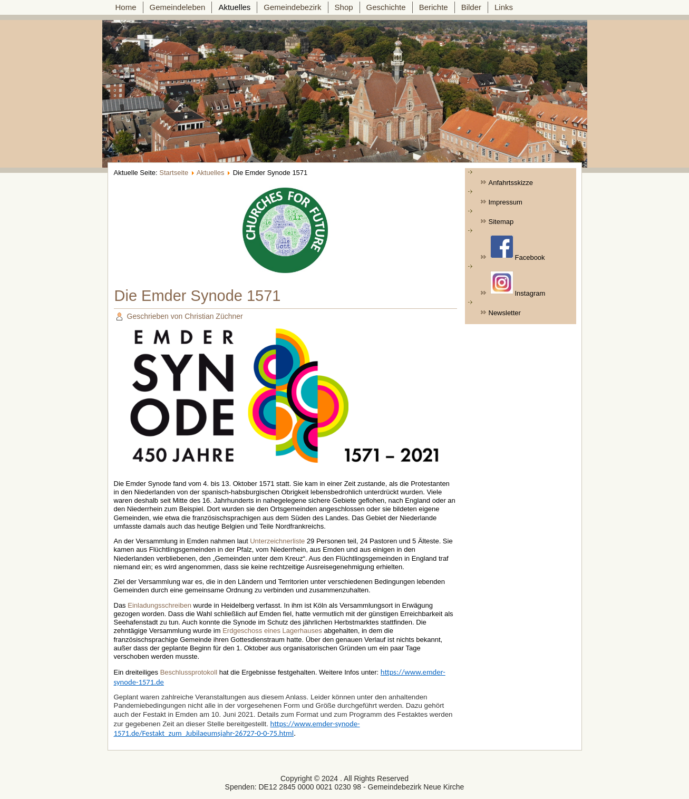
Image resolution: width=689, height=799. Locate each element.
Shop (344, 7)
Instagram (518, 284)
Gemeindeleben (178, 7)
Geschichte (386, 7)
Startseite (173, 173)
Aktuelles (234, 7)
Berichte (433, 7)
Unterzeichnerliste (277, 541)
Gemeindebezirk (292, 7)
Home (126, 7)
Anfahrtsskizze (511, 183)
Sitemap (501, 222)
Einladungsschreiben (159, 605)
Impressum (505, 202)
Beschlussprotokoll (188, 672)
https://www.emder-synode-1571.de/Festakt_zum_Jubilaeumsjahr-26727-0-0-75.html (237, 728)
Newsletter (505, 313)
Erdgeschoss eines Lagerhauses (272, 631)
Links (503, 7)
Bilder (471, 7)
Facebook (517, 248)
